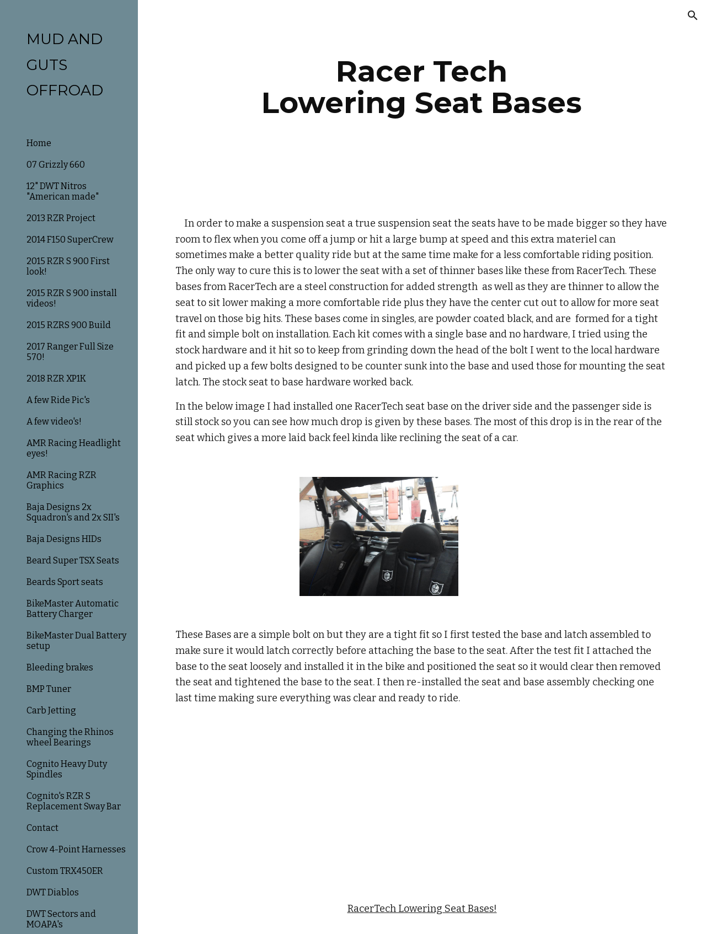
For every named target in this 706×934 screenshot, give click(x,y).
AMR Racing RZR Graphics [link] (61, 480)
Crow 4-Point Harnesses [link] (76, 849)
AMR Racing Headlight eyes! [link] (73, 448)
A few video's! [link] (54, 421)
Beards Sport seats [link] (64, 582)
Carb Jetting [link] (51, 710)
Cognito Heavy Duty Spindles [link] (66, 769)
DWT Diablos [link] (52, 892)
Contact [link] (42, 828)
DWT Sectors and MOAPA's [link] (61, 919)
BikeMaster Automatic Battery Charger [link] (72, 608)
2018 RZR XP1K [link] (56, 378)
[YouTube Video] (378, 803)
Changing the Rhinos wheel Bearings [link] (70, 737)
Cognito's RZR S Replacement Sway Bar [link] (73, 801)
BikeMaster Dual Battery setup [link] (76, 640)
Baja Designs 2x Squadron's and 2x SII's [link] (73, 512)
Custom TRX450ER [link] (64, 871)
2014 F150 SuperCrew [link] (70, 239)
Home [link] (38, 143)
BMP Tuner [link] (48, 689)
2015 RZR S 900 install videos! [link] (71, 298)
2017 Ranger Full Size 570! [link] (70, 351)
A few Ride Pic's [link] (58, 400)
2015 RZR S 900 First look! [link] (68, 266)
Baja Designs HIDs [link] (63, 539)
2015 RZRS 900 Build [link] (68, 325)
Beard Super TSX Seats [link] (72, 560)
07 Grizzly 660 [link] (55, 164)
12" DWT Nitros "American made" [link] (62, 191)
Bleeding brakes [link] (59, 667)
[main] (421, 87)
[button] (693, 15)
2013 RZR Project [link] (60, 218)
